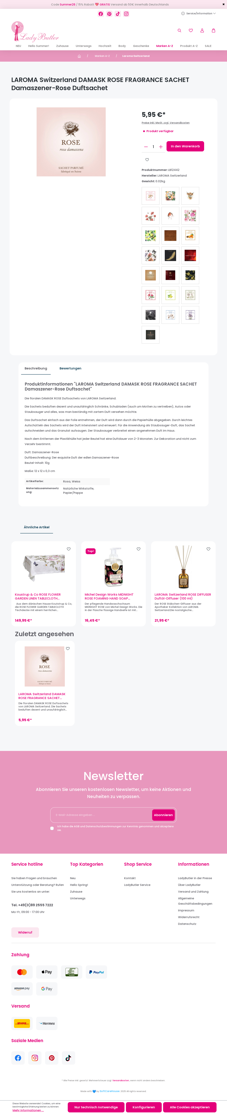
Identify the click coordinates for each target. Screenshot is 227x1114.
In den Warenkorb (185, 146)
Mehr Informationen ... (28, 1110)
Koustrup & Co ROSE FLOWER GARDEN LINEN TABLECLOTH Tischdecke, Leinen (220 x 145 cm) (45, 600)
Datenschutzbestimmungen (104, 826)
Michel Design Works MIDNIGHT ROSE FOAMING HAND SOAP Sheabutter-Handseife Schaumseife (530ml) (110, 600)
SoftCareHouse (110, 1091)
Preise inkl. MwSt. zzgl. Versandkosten (166, 123)
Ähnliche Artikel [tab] (36, 527)
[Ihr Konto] (202, 30)
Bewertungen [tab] (68, 368)
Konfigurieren (144, 1107)
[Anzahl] (153, 146)
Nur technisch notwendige (96, 1107)
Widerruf (25, 932)
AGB (76, 826)
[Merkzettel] (190, 30)
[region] (113, 587)
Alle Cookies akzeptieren (190, 1107)
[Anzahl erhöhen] (161, 146)
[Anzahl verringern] (146, 146)
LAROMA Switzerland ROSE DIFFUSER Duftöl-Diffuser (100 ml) (179, 600)
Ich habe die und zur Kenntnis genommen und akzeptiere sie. (115, 828)
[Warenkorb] (212, 30)
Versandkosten (120, 1080)
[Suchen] (179, 30)
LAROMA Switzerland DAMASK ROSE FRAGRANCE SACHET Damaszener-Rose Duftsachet (42, 703)
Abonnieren (163, 815)
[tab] (33, 368)
